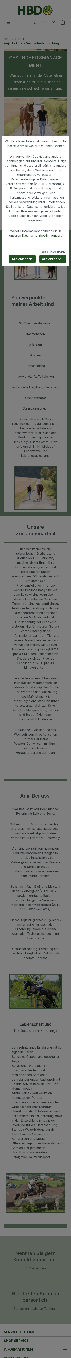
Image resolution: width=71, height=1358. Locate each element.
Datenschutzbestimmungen (41, 235)
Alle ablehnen (22, 259)
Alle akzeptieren (54, 259)
